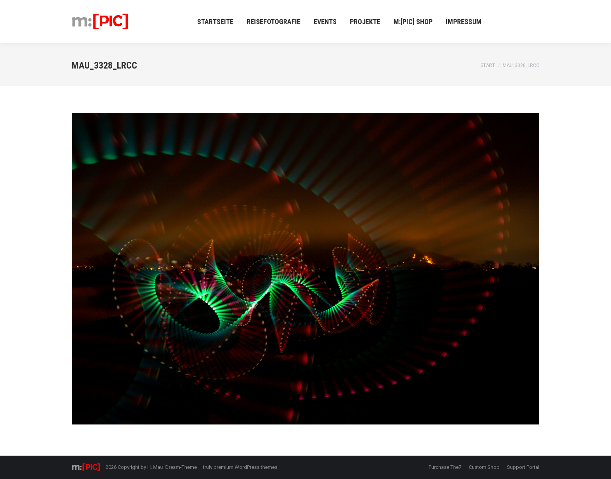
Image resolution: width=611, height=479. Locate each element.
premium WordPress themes (245, 467)
